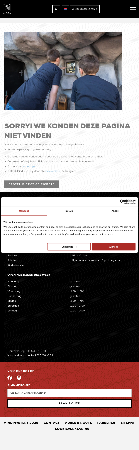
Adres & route (80, 255)
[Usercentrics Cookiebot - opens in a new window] (122, 201)
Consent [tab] (24, 211)
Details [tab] (70, 211)
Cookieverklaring (72, 429)
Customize (69, 246)
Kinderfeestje (15, 265)
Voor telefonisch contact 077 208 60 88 (30, 355)
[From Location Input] (69, 393)
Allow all (113, 246)
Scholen (12, 260)
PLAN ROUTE (69, 403)
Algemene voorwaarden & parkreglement (96, 260)
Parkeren (106, 423)
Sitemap (128, 423)
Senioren (12, 255)
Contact (52, 423)
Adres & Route (78, 423)
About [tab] (115, 211)
